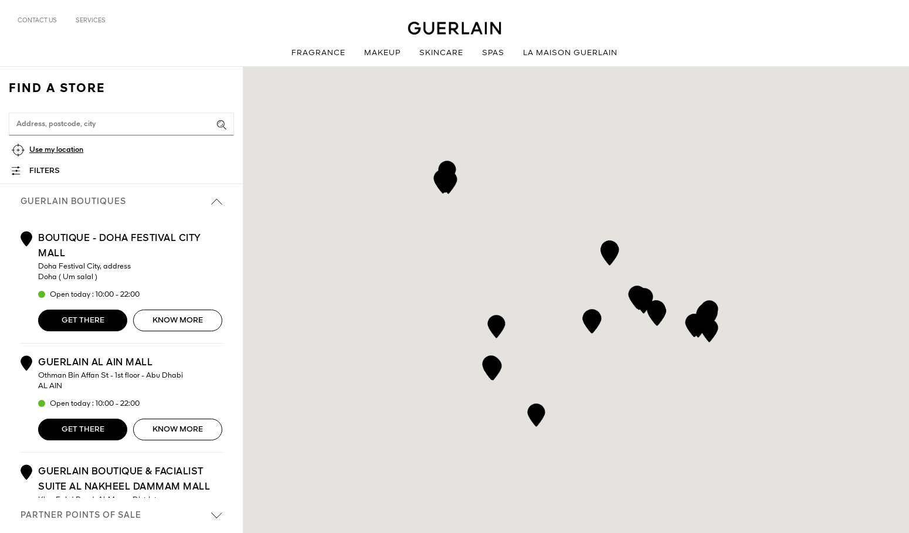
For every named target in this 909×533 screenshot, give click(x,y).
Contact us (37, 20)
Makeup (382, 53)
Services (91, 20)
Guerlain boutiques (121, 202)
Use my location (56, 150)
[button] (709, 328)
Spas (493, 53)
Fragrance (318, 53)
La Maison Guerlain (570, 53)
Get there (83, 320)
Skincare (441, 53)
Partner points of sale (121, 515)
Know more (177, 320)
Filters (44, 171)
